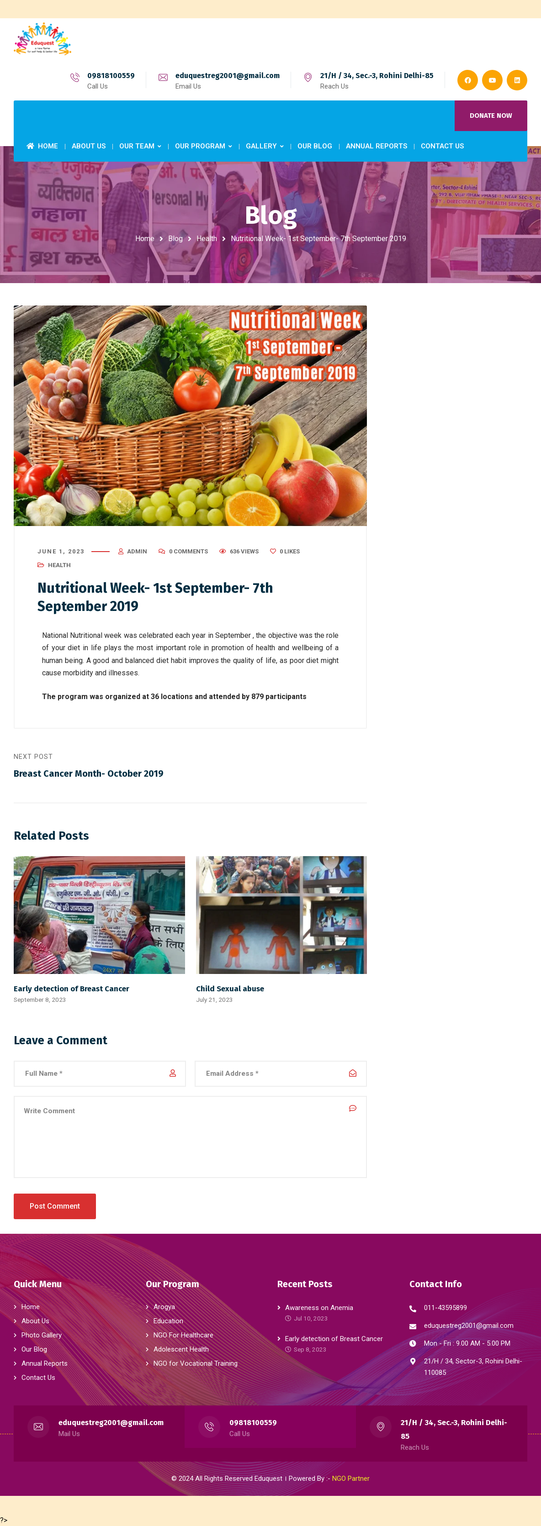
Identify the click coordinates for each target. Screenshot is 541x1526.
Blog (175, 238)
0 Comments (188, 551)
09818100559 (111, 75)
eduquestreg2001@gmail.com (227, 75)
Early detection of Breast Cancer (71, 989)
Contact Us (38, 1377)
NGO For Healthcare (183, 1335)
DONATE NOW (491, 115)
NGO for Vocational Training (196, 1363)
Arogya (164, 1306)
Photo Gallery (41, 1335)
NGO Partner (351, 1478)
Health (206, 238)
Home (144, 238)
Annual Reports (44, 1363)
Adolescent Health (181, 1349)
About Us (35, 1320)
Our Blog (34, 1349)
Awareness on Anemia (319, 1307)
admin (137, 551)
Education (168, 1320)
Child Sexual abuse (230, 989)
